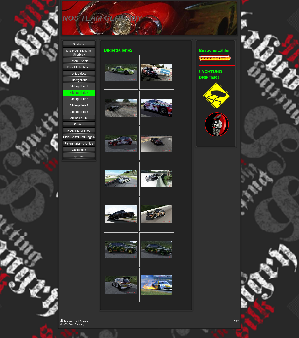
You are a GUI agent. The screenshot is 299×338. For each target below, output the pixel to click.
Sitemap (83, 321)
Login (236, 320)
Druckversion (68, 321)
